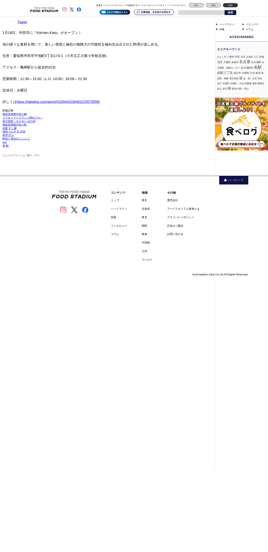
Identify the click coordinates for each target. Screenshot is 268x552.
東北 (144, 217)
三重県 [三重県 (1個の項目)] (230, 57)
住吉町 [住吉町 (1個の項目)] (249, 57)
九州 (144, 251)
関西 (213, 5)
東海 (230, 5)
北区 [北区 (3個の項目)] (220, 62)
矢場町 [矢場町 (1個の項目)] (226, 83)
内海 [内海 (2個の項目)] (261, 56)
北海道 (146, 208)
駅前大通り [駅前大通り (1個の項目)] (237, 88)
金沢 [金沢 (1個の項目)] (225, 88)
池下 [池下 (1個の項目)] (219, 83)
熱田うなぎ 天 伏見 (14, 131)
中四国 (146, 242)
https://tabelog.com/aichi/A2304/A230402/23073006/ (58, 102)
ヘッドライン (227, 24)
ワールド (147, 259)
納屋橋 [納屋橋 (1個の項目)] (248, 83)
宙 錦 (5, 145)
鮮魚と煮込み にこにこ (16, 138)
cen (4, 142)
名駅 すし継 (9, 128)
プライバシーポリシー (180, 217)
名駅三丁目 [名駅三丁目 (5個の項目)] (225, 72)
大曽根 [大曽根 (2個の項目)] (245, 73)
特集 (222, 29)
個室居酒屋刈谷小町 (14, 124)
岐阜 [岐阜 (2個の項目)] (258, 73)
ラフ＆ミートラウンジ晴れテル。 (22, 117)
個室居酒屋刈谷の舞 (14, 114)
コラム (249, 29)
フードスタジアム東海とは (183, 208)
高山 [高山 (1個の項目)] (246, 88)
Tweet (22, 22)
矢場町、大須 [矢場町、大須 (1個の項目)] (237, 83)
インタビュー (119, 225)
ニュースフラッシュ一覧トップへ (21, 155)
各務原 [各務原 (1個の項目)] (234, 62)
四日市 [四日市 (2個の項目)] (237, 73)
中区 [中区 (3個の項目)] (237, 56)
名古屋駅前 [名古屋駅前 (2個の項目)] (247, 67)
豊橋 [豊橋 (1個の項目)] (254, 83)
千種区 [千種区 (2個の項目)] (227, 62)
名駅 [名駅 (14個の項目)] (258, 67)
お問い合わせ (175, 234)
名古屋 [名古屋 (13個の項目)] (244, 61)
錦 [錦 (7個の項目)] (229, 88)
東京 (196, 5)
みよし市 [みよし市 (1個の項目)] (221, 57)
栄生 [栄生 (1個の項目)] (260, 78)
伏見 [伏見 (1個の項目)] (243, 57)
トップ (115, 200)
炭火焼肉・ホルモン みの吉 (19, 121)
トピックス (252, 24)
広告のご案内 (175, 225)
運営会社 (172, 200)
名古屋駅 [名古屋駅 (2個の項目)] (256, 62)
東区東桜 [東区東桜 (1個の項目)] (233, 78)
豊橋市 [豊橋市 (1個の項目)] (260, 83)
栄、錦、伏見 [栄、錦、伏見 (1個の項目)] (250, 78)
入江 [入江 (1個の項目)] (256, 57)
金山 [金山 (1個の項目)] (219, 88)
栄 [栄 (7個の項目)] (240, 78)
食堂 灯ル (8, 135)
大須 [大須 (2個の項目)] (252, 73)
